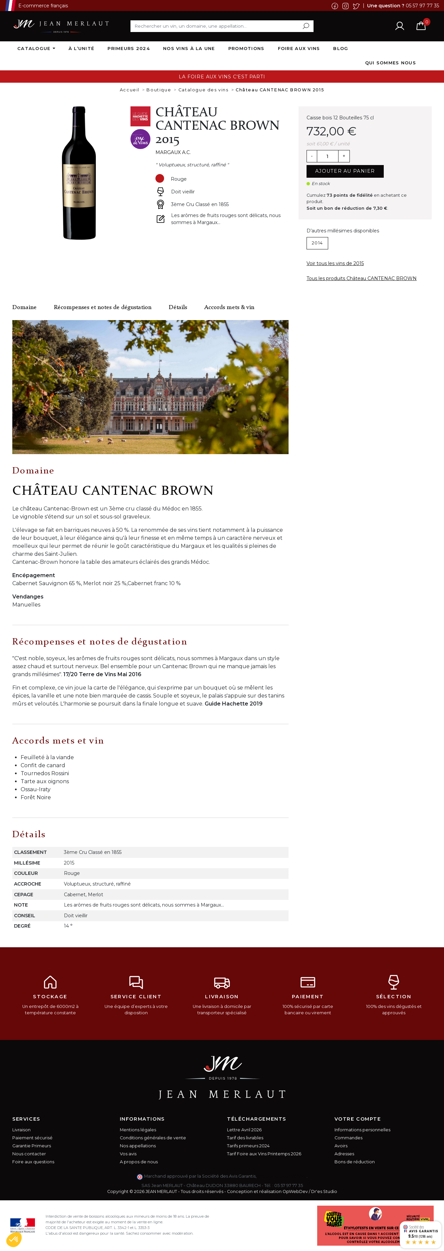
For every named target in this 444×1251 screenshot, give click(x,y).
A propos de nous (139, 1161)
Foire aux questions (33, 1161)
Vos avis (128, 1153)
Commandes (348, 1137)
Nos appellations (138, 1145)
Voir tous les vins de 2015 (335, 263)
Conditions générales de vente (153, 1137)
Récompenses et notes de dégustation (102, 307)
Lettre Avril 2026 (244, 1129)
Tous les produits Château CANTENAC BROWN (362, 278)
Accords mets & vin (229, 307)
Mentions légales (138, 1129)
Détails (178, 307)
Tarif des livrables (245, 1137)
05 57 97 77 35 (422, 5)
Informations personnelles (362, 1129)
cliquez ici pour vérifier (282, 1176)
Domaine (24, 307)
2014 (317, 242)
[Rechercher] (222, 26)
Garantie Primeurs (31, 1145)
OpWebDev (295, 1191)
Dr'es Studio (324, 1191)
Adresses (344, 1153)
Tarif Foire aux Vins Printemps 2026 (264, 1153)
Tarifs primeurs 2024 (248, 1145)
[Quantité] (327, 156)
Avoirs (340, 1145)
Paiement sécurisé (32, 1137)
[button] (14, 1240)
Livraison (21, 1129)
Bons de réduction (354, 1161)
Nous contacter (29, 1153)
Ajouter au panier (345, 171)
